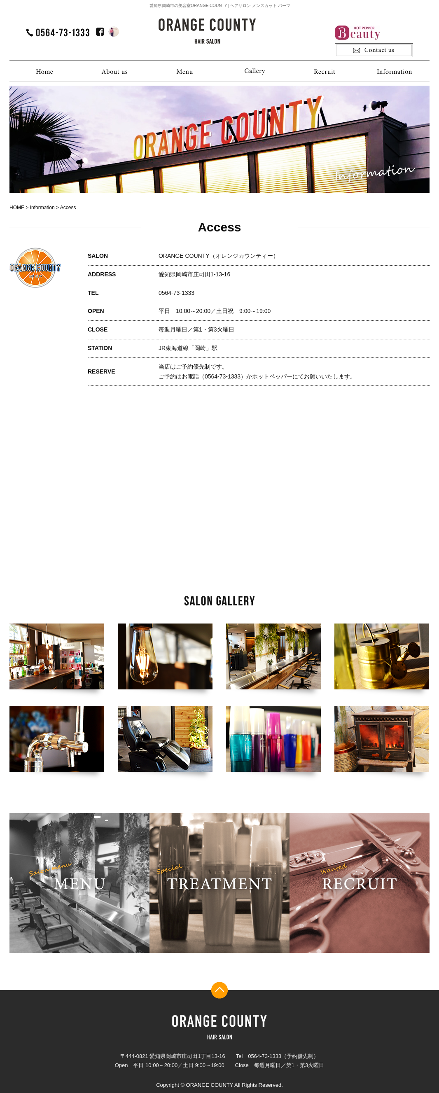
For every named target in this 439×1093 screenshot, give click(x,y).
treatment (219, 883)
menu (79, 883)
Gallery (255, 71)
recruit (360, 883)
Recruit (325, 71)
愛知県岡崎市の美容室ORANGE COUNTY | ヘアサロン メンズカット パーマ (219, 5)
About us (114, 71)
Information (395, 71)
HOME (44, 71)
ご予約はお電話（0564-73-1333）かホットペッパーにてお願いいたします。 (257, 376)
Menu (184, 71)
